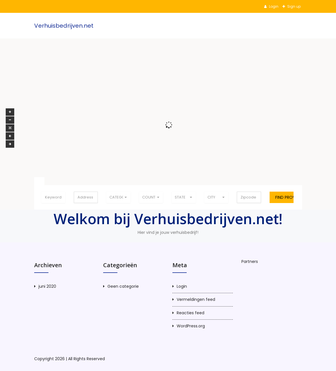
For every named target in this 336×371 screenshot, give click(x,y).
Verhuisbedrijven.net (63, 26)
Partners (249, 261)
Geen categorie (123, 286)
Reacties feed (190, 313)
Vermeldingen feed (196, 299)
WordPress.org (191, 326)
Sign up (293, 6)
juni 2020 (47, 286)
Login (273, 6)
